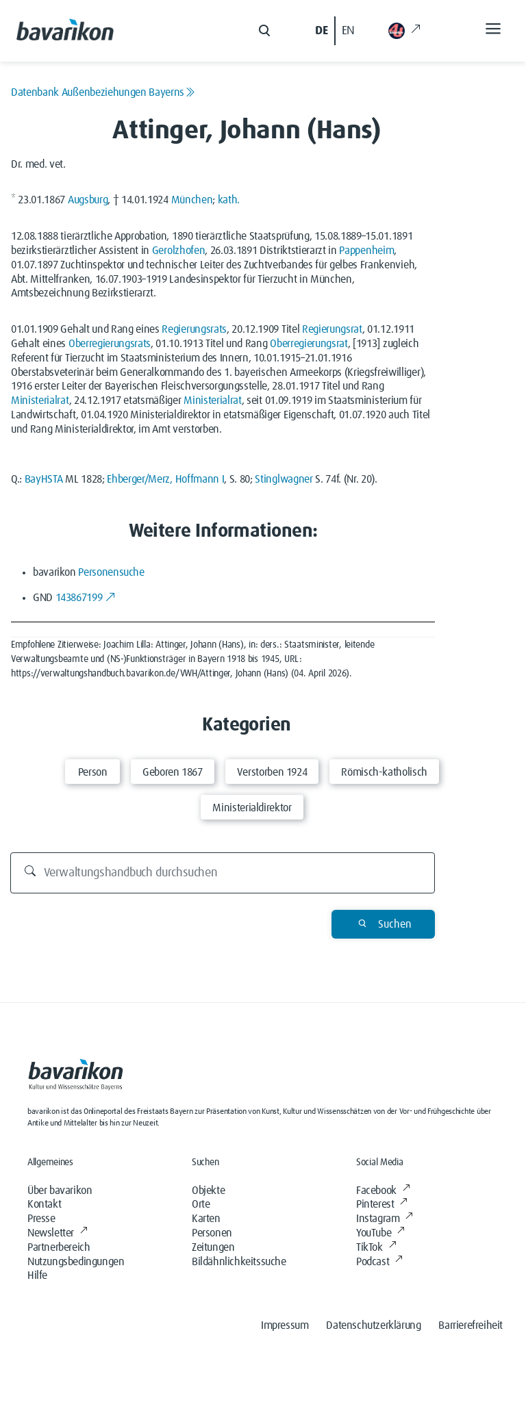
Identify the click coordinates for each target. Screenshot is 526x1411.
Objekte (208, 1190)
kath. (229, 199)
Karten (206, 1218)
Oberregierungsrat (309, 343)
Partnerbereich (58, 1247)
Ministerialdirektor (251, 807)
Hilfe (37, 1275)
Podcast (379, 1262)
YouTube (380, 1233)
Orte (201, 1204)
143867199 (85, 597)
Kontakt (44, 1204)
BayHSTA (44, 479)
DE (321, 31)
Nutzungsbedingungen (75, 1261)
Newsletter (57, 1233)
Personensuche (111, 572)
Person (93, 772)
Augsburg (88, 199)
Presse (41, 1218)
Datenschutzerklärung (373, 1325)
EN (348, 31)
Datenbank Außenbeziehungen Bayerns (103, 92)
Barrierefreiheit (470, 1325)
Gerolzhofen (178, 250)
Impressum (284, 1325)
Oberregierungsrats (109, 343)
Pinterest (382, 1204)
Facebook (383, 1190)
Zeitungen (213, 1247)
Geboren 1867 (172, 772)
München (192, 199)
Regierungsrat (332, 329)
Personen (212, 1233)
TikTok (376, 1247)
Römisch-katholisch (384, 772)
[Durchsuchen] (223, 872)
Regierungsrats (194, 329)
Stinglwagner (283, 479)
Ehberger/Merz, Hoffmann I (165, 479)
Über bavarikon (59, 1190)
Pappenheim (366, 250)
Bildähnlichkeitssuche (239, 1261)
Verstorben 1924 (272, 772)
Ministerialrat (40, 400)
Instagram (384, 1218)
